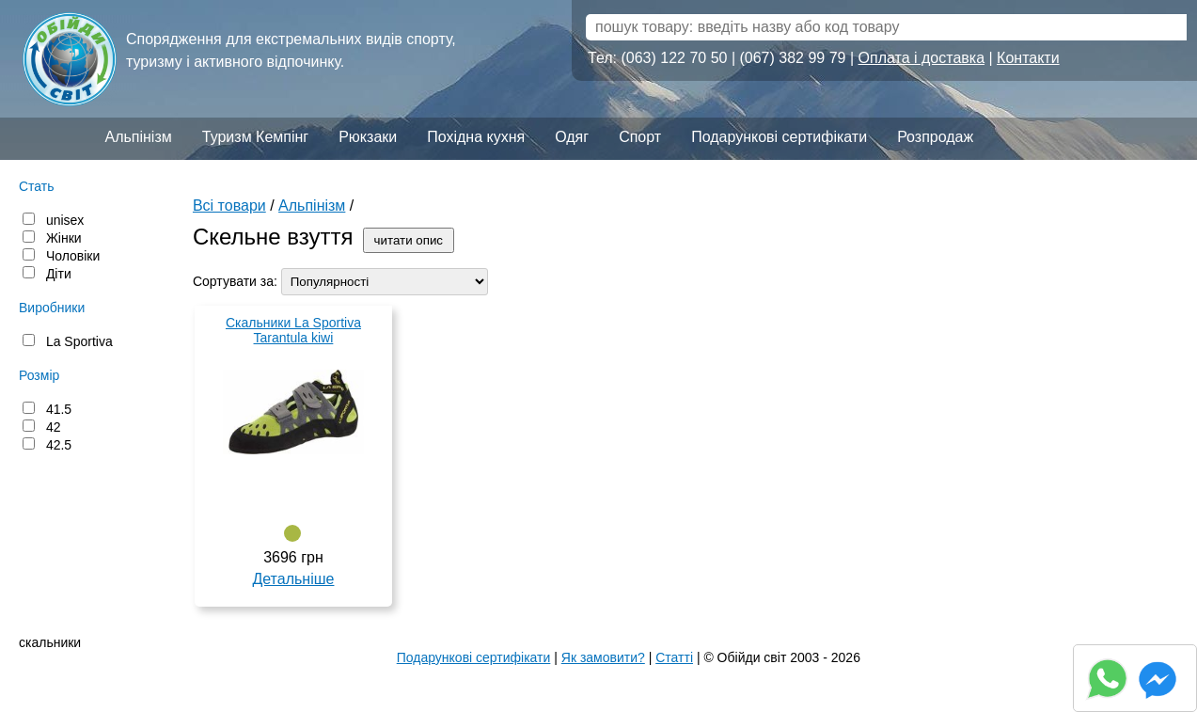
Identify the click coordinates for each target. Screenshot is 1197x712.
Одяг (572, 137)
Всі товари (229, 206)
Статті (674, 657)
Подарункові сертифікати (779, 137)
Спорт (640, 137)
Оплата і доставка (921, 58)
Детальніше (293, 579)
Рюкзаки (368, 137)
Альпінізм (137, 137)
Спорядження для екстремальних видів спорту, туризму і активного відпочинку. (291, 50)
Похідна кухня (476, 137)
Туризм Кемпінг (255, 137)
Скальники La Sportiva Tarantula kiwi (293, 330)
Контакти (1028, 58)
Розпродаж (935, 137)
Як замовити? (603, 657)
